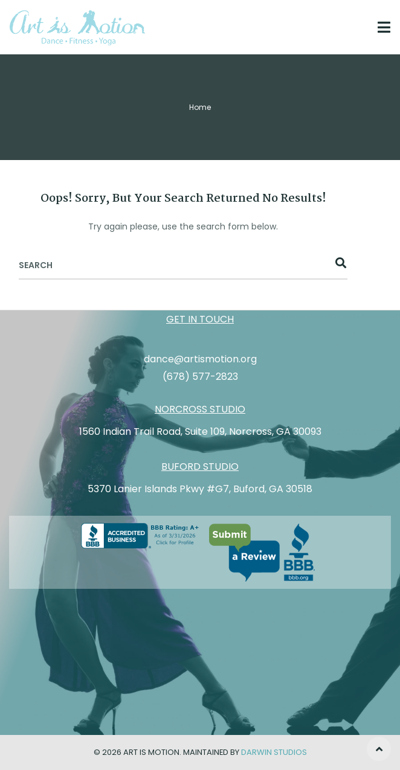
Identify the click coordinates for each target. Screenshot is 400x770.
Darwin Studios (274, 752)
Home (200, 107)
